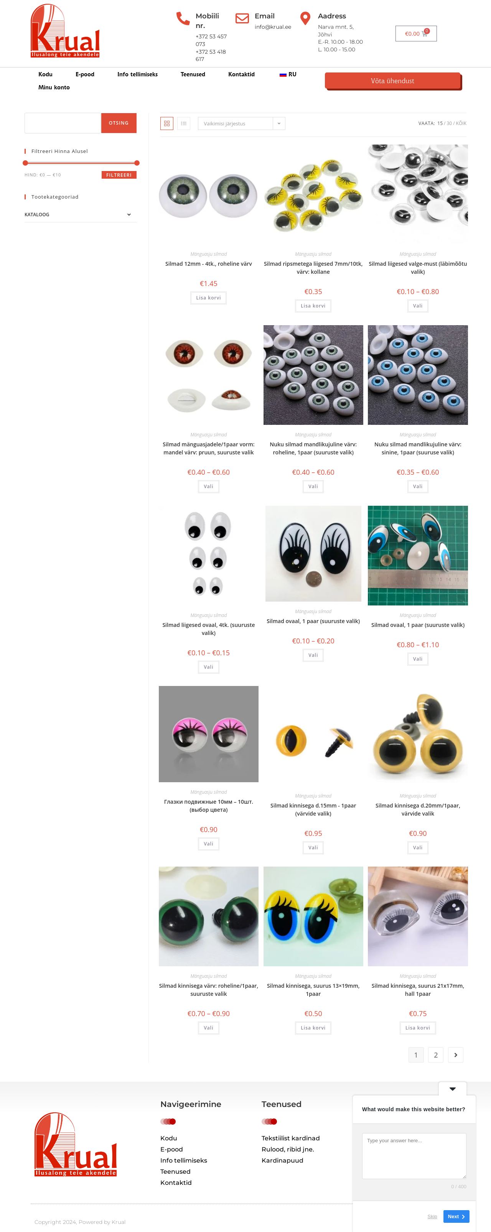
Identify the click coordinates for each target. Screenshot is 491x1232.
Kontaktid (241, 65)
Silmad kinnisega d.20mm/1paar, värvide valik (418, 796)
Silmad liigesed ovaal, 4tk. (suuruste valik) (208, 616)
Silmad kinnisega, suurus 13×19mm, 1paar (313, 977)
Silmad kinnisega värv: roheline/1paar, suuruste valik (209, 977)
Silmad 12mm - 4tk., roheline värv (208, 251)
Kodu (45, 65)
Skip (432, 1216)
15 (440, 110)
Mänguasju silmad (209, 241)
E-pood (85, 65)
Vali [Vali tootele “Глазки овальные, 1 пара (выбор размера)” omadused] (313, 642)
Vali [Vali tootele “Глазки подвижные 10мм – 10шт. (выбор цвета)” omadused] (208, 831)
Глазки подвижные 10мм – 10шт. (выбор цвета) (208, 793)
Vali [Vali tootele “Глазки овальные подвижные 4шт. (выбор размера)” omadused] (208, 654)
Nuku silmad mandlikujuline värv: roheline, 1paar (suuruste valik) (313, 435)
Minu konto (335, 65)
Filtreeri (119, 162)
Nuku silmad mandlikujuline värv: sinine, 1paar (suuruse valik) (417, 435)
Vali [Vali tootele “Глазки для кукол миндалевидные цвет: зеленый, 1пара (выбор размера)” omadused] (313, 473)
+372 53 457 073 (214, 26)
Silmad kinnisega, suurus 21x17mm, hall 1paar (418, 977)
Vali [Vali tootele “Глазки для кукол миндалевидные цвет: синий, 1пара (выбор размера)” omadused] (418, 473)
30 (449, 110)
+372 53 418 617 (213, 34)
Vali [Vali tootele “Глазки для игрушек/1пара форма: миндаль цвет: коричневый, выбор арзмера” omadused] (208, 473)
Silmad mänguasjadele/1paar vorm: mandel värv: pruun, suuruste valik (208, 435)
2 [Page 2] (436, 1042)
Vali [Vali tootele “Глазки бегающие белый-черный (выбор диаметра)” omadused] (418, 293)
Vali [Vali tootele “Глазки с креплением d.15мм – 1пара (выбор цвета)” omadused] (313, 835)
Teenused (193, 65)
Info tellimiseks (137, 65)
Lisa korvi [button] (208, 285)
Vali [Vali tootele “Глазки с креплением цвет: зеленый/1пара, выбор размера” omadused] (208, 1015)
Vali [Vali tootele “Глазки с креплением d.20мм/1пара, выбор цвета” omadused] (418, 835)
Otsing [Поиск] (119, 110)
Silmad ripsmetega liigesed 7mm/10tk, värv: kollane (313, 255)
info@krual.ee (283, 26)
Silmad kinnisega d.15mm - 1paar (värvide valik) (313, 796)
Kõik (461, 110)
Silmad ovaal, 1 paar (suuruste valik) (313, 608)
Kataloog (37, 202)
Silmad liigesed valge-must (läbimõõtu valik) (418, 255)
